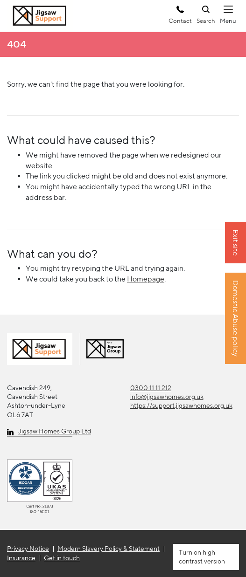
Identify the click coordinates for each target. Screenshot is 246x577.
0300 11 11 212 (150, 388)
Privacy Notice (28, 548)
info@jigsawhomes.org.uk (167, 396)
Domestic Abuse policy (235, 319)
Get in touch (62, 558)
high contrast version (202, 557)
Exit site (235, 243)
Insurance (21, 558)
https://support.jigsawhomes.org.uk (181, 405)
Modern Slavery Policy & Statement (108, 548)
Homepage (145, 279)
